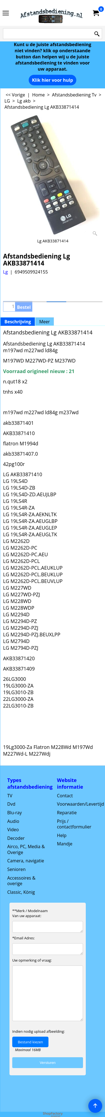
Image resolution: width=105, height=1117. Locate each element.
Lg (5, 272)
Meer (44, 322)
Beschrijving (17, 322)
